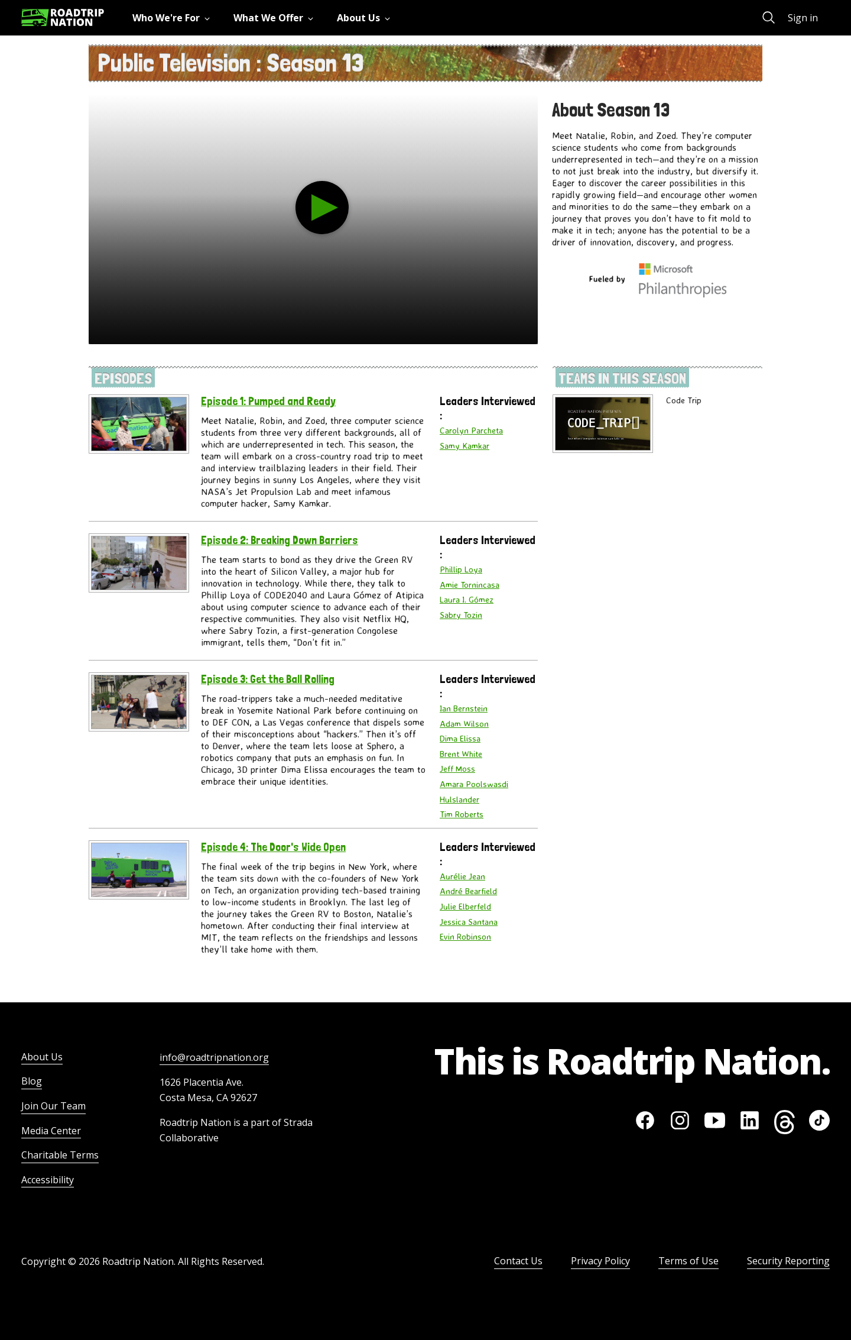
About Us (42, 1056)
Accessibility (47, 1179)
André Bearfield (468, 891)
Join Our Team (53, 1105)
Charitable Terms (60, 1154)
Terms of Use (688, 1260)
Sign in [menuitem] (803, 17)
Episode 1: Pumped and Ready (268, 401)
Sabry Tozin (461, 615)
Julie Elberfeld (465, 906)
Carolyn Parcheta (471, 430)
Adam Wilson (464, 723)
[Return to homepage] (62, 17)
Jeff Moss (457, 768)
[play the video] (322, 207)
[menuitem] (173, 17)
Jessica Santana (469, 922)
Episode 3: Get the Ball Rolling (267, 679)
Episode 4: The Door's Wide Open (273, 847)
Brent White (461, 754)
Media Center (51, 1130)
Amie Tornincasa (469, 585)
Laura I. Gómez (466, 599)
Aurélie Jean (462, 876)
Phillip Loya (461, 569)
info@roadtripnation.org (214, 1057)
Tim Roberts (461, 814)
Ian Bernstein (464, 708)
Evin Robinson (465, 936)
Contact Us (518, 1260)
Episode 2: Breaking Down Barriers (279, 540)
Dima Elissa (460, 738)
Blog (31, 1080)
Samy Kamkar (464, 446)
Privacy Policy (600, 1260)
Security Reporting (788, 1260)
